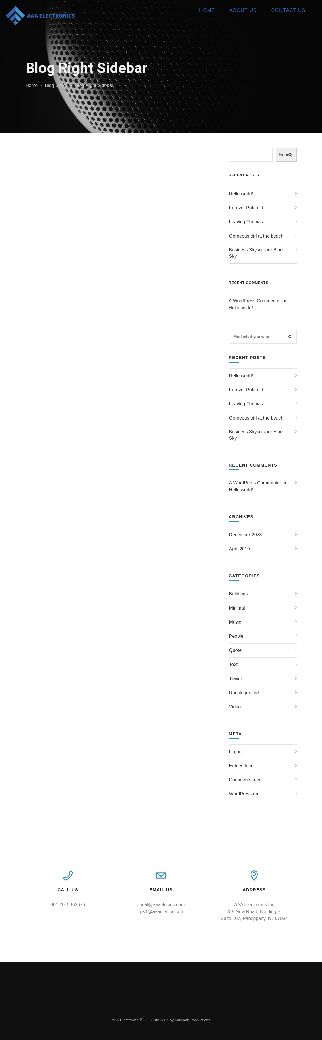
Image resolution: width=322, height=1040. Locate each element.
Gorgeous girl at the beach (256, 236)
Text (233, 664)
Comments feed (245, 779)
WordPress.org (244, 793)
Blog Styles (56, 85)
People (236, 636)
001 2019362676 (67, 904)
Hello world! (241, 193)
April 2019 (239, 548)
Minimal (237, 607)
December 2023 (245, 534)
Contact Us (282, 10)
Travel (235, 678)
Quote (235, 650)
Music (235, 622)
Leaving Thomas (246, 221)
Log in (235, 751)
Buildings (238, 593)
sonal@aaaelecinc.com (161, 904)
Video (235, 706)
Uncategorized (244, 692)
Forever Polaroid (246, 207)
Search (286, 154)
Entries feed (241, 765)
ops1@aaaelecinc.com (161, 911)
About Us (236, 10)
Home (200, 10)
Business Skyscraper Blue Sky (256, 253)
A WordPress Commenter (255, 300)
